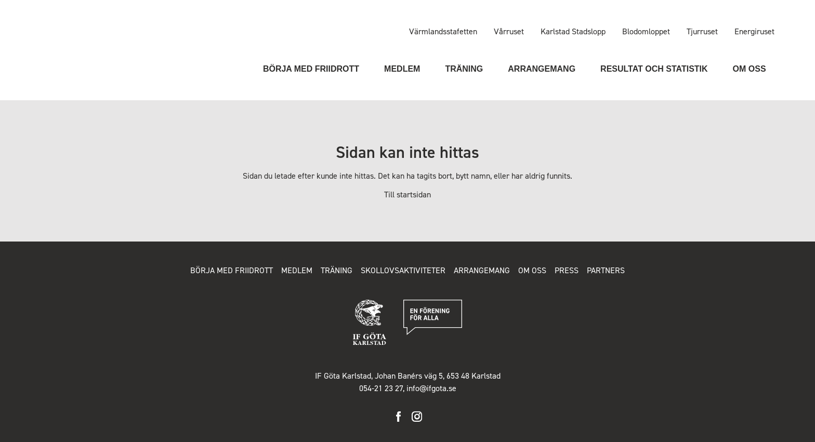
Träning (464, 68)
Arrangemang (541, 68)
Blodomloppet (646, 31)
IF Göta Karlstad (68, 37)
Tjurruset (702, 31)
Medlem (402, 68)
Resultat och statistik (654, 68)
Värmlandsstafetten (443, 31)
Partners (606, 270)
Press (567, 270)
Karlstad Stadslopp (573, 31)
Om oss (749, 68)
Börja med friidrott (311, 68)
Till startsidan (407, 194)
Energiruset (754, 31)
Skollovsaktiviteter (403, 270)
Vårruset (509, 31)
